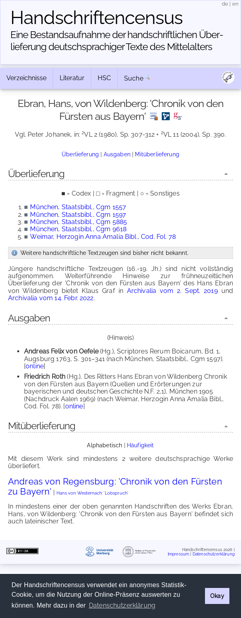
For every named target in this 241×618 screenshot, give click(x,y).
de (225, 4)
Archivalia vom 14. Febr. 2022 (51, 298)
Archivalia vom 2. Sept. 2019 (172, 291)
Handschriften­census (96, 17)
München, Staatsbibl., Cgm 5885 (78, 222)
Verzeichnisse (26, 78)
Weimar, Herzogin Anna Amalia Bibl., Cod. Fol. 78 (103, 236)
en (235, 4)
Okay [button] (217, 595)
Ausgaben (117, 154)
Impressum (178, 554)
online (35, 366)
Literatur (72, 78)
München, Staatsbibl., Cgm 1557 (78, 207)
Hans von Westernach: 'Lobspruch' (92, 493)
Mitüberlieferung (157, 154)
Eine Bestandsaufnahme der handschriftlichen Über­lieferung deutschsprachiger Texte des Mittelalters (116, 41)
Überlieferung (80, 154)
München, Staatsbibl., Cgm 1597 (78, 214)
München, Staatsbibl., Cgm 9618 (78, 229)
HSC (104, 78)
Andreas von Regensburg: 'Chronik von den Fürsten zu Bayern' (115, 486)
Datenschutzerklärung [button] (122, 605)
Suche (133, 78)
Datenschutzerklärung (214, 554)
